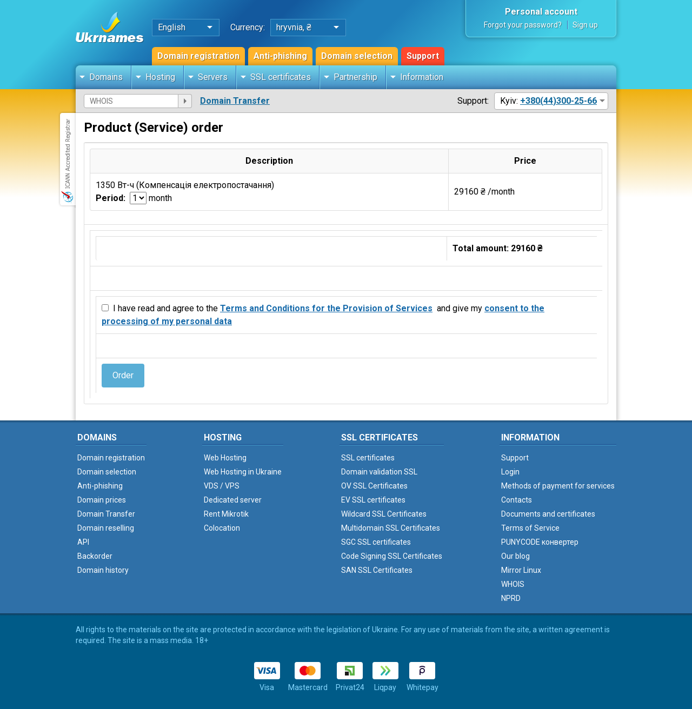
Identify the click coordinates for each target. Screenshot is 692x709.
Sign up (585, 25)
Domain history (103, 570)
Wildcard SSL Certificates (384, 514)
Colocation (222, 528)
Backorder (94, 556)
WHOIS (512, 584)
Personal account (541, 11)
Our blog (515, 556)
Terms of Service (530, 528)
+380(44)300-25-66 (558, 101)
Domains (106, 77)
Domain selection (356, 56)
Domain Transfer (235, 101)
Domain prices (101, 500)
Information (421, 77)
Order (123, 375)
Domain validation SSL (379, 471)
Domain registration (198, 56)
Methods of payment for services (558, 485)
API (83, 542)
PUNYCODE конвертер (539, 542)
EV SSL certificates (373, 500)
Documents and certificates (548, 514)
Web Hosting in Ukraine (243, 471)
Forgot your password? (523, 25)
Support (423, 56)
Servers (213, 77)
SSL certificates (280, 77)
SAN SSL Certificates (376, 570)
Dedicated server (233, 500)
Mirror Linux (521, 570)
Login (510, 471)
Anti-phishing (280, 56)
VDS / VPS (221, 485)
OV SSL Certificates (374, 485)
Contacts (516, 500)
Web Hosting (225, 457)
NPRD (511, 598)
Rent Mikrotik (226, 514)
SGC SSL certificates (376, 542)
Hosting (160, 77)
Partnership (355, 77)
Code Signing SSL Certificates (391, 556)
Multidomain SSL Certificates (390, 528)
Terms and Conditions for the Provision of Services (326, 308)
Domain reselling (105, 528)
